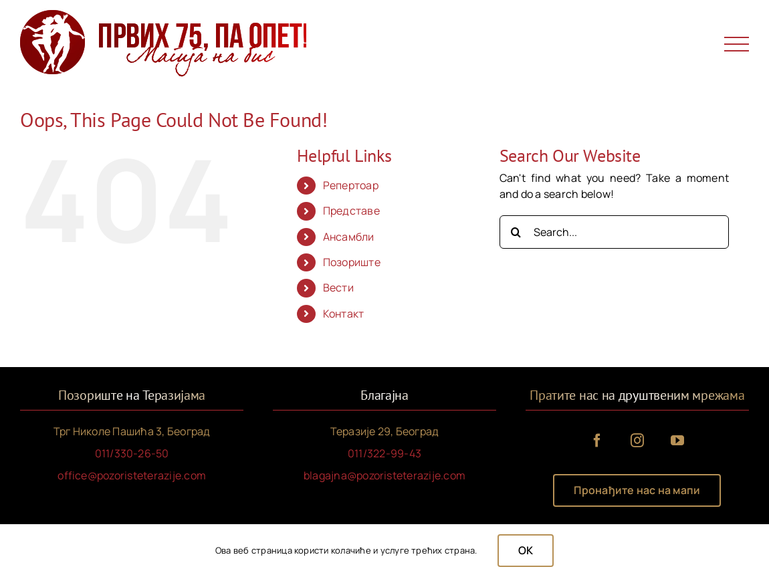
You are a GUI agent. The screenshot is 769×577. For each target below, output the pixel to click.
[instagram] (637, 440)
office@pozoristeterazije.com (132, 475)
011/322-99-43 (384, 453)
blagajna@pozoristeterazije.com (384, 475)
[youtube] (677, 440)
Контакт (343, 313)
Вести (338, 287)
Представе (351, 210)
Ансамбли (348, 236)
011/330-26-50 (132, 453)
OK (525, 550)
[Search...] (614, 232)
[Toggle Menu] (737, 44)
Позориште (351, 262)
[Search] (516, 232)
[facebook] (597, 440)
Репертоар (350, 185)
